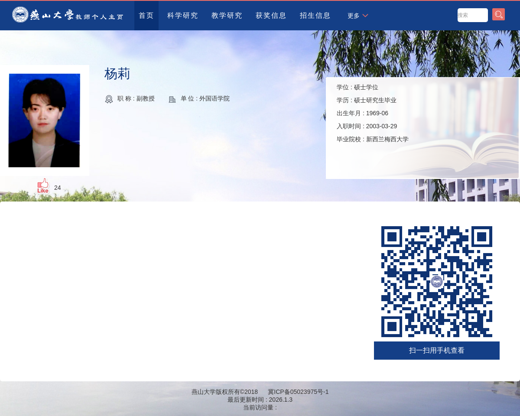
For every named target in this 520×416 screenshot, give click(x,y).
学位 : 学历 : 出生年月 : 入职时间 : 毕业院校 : (373, 113)
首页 (146, 15)
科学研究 (182, 15)
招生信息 (315, 15)
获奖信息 (271, 15)
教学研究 (227, 15)
